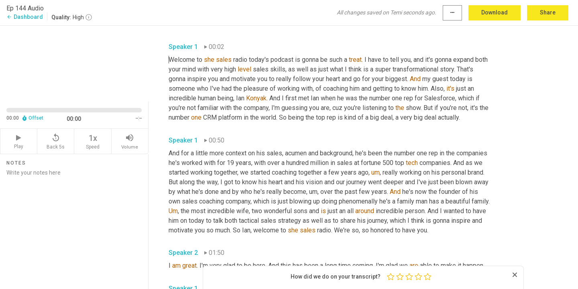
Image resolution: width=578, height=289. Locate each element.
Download (494, 12)
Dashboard (24, 17)
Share (548, 12)
